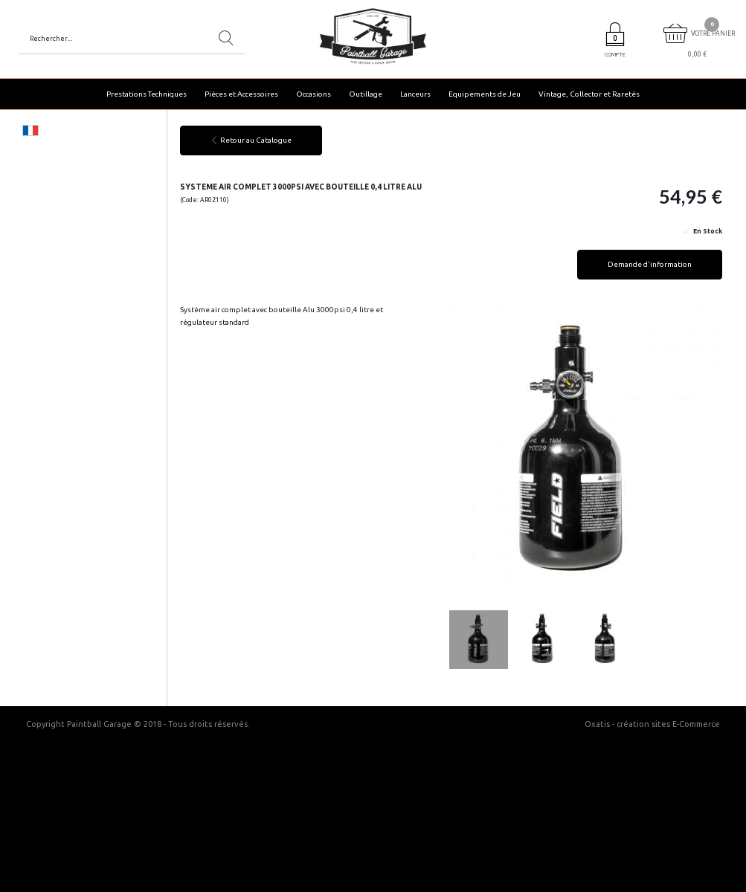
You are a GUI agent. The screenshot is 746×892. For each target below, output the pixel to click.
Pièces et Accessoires (241, 94)
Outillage (365, 94)
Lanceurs (415, 94)
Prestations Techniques (146, 94)
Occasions (313, 94)
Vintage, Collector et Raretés (589, 94)
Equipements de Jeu (484, 94)
